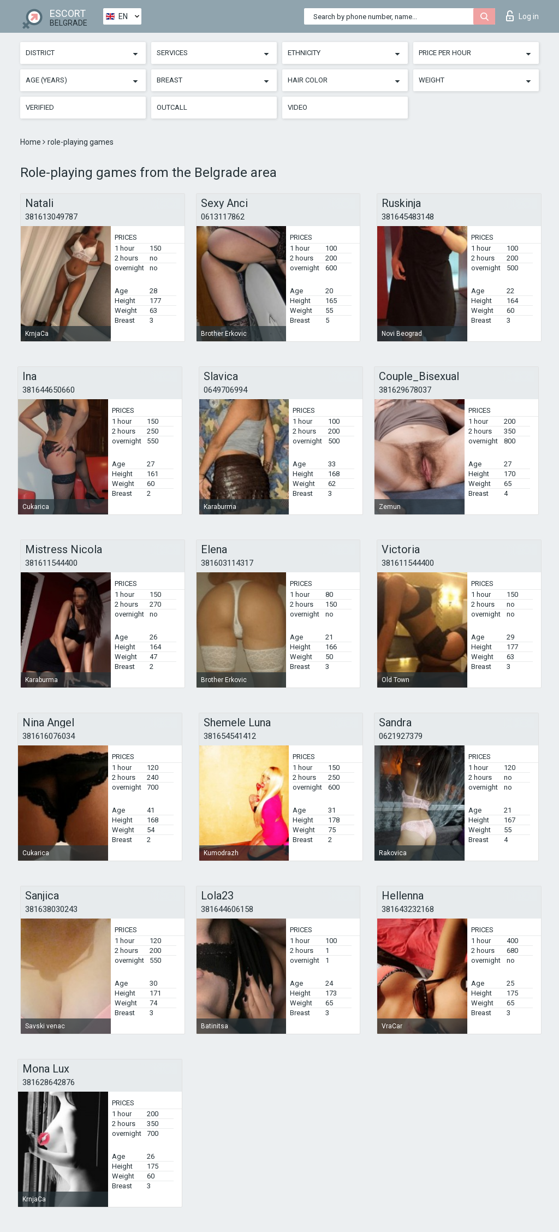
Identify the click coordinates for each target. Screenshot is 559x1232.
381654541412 (230, 736)
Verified (40, 107)
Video (297, 107)
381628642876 (48, 1082)
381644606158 (227, 909)
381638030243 (51, 909)
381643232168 (408, 909)
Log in (522, 16)
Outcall (172, 107)
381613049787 (51, 217)
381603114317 (227, 563)
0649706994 (225, 390)
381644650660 (48, 390)
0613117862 (223, 217)
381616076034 (48, 736)
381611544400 (51, 563)
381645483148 (408, 217)
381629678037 (405, 390)
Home (31, 142)
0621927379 (401, 736)
